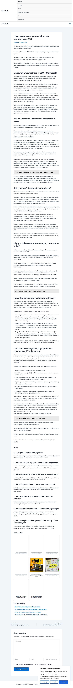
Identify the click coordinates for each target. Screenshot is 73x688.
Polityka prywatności (23, 12)
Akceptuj (64, 682)
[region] (54, 675)
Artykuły (20, 1)
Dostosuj (45, 682)
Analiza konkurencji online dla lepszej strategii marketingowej (31, 614)
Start (19, 16)
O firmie (20, 5)
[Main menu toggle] (70, 23)
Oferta (19, 9)
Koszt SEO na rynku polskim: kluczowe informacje (28, 612)
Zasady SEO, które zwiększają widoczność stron (27, 606)
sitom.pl (4, 11)
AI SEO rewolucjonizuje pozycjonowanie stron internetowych (30, 609)
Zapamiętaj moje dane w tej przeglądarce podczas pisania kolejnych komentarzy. (34, 664)
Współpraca (21, 19)
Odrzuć (54, 682)
